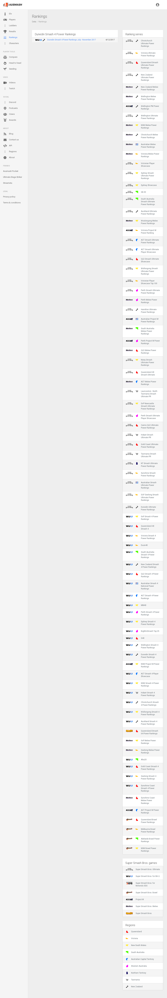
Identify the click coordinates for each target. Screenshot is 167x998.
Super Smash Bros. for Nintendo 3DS (140, 884)
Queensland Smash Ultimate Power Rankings (142, 65)
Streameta (7, 183)
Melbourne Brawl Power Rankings (140, 830)
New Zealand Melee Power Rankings (142, 88)
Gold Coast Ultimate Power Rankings (142, 445)
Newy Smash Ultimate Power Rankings (140, 362)
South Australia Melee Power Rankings (140, 331)
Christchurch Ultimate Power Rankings (140, 43)
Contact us (11, 139)
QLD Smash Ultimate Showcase (142, 260)
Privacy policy (9, 197)
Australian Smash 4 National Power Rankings (142, 586)
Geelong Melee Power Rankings (143, 751)
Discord (9, 102)
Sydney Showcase (141, 185)
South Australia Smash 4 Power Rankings (140, 554)
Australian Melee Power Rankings (141, 145)
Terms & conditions (12, 202)
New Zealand (134, 986)
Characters (11, 43)
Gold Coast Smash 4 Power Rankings (142, 767)
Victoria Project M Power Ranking (141, 231)
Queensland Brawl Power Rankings (141, 820)
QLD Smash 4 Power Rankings (142, 575)
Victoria (132, 938)
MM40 (136, 605)
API (7, 145)
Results (9, 31)
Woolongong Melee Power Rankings (142, 222)
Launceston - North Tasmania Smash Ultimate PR (141, 394)
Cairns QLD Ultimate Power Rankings (142, 426)
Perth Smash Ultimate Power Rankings (143, 291)
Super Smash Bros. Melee (142, 906)
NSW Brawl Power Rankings (141, 849)
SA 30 (136, 192)
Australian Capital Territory (140, 959)
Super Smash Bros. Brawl (141, 892)
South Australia (135, 952)
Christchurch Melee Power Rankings (142, 135)
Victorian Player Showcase (140, 164)
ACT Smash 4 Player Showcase (142, 674)
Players (9, 19)
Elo (7, 13)
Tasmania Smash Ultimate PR (141, 455)
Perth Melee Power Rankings (141, 301)
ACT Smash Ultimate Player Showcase (142, 250)
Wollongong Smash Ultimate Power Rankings (142, 271)
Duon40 (137, 545)
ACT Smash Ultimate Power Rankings (142, 241)
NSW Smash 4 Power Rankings (142, 684)
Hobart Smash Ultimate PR (139, 436)
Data (34, 21)
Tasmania (133, 980)
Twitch (9, 88)
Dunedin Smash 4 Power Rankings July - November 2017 (71, 40)
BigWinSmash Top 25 (142, 631)
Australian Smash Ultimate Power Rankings (141, 485)
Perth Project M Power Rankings (143, 342)
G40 (135, 638)
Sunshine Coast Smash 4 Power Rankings (140, 788)
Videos (9, 82)
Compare (10, 57)
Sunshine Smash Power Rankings (141, 474)
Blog (8, 134)
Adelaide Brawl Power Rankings (143, 840)
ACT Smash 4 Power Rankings (142, 596)
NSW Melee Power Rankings (141, 126)
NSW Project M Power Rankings (142, 665)
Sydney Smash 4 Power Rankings (140, 622)
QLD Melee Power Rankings (141, 351)
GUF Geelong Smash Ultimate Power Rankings (142, 497)
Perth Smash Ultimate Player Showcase (143, 416)
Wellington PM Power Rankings (142, 107)
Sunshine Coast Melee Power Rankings (140, 800)
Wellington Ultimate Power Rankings (142, 116)
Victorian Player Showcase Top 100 (141, 282)
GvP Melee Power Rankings (141, 741)
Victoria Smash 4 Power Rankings (141, 536)
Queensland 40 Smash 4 (140, 527)
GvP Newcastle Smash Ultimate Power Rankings (140, 406)
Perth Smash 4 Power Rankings (142, 613)
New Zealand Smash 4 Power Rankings (142, 565)
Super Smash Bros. (139, 913)
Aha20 (136, 759)
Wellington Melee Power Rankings (141, 97)
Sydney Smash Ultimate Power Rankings (140, 175)
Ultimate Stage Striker (12, 177)
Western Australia (136, 966)
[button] (157, 4)
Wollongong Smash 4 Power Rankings (142, 713)
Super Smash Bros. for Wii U (143, 876)
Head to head (12, 63)
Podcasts (10, 108)
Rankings (10, 37)
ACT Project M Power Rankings (142, 811)
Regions (10, 151)
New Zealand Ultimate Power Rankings (140, 77)
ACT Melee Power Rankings (141, 382)
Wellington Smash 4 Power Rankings (142, 646)
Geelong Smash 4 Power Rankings (141, 777)
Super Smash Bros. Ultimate (143, 869)
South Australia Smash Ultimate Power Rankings (140, 201)
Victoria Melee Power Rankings (142, 155)
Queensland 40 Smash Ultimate (140, 373)
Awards (9, 120)
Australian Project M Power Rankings (142, 320)
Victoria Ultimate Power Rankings (140, 54)
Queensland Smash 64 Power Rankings (142, 732)
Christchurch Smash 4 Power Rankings (142, 703)
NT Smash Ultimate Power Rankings (142, 464)
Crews (9, 114)
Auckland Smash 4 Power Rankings (141, 722)
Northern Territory (136, 973)
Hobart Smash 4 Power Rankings (140, 693)
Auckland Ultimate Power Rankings (141, 212)
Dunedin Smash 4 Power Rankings (141, 655)
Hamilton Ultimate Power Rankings (141, 310)
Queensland (134, 931)
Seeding (9, 69)
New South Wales (136, 945)
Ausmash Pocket (10, 171)
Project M (135, 899)
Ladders (10, 25)
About (9, 157)
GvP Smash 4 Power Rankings (142, 517)
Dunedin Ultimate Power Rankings (141, 508)
